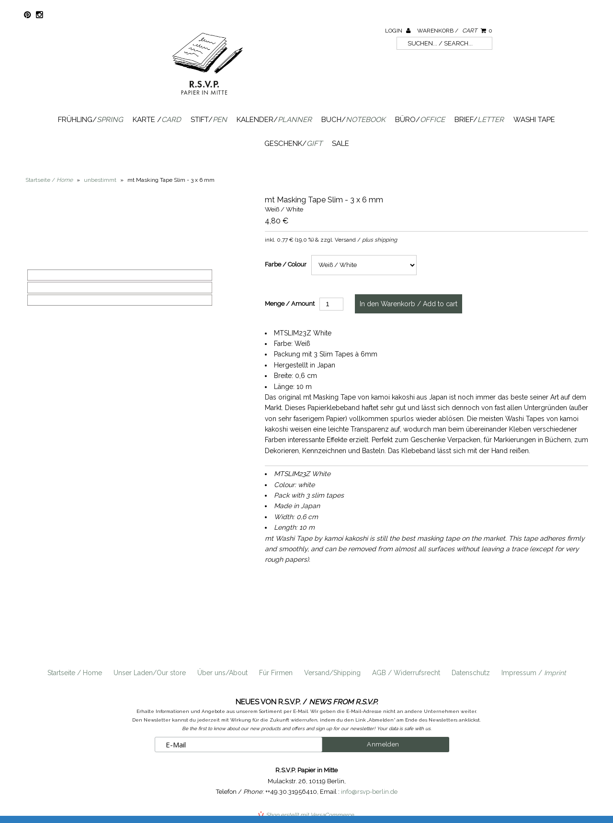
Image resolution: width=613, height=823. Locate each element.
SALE (340, 143)
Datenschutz (471, 673)
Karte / (157, 119)
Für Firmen (276, 673)
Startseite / (49, 180)
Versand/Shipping (332, 673)
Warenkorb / (454, 30)
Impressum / (533, 673)
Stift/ (209, 119)
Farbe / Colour (285, 264)
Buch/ (353, 119)
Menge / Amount (290, 303)
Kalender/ (274, 119)
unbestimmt (100, 180)
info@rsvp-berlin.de (369, 791)
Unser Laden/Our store (150, 673)
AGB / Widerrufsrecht (406, 673)
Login (397, 30)
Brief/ (479, 119)
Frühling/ (90, 119)
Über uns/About (222, 673)
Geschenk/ (293, 143)
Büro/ (420, 119)
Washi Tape (534, 119)
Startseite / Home (74, 673)
